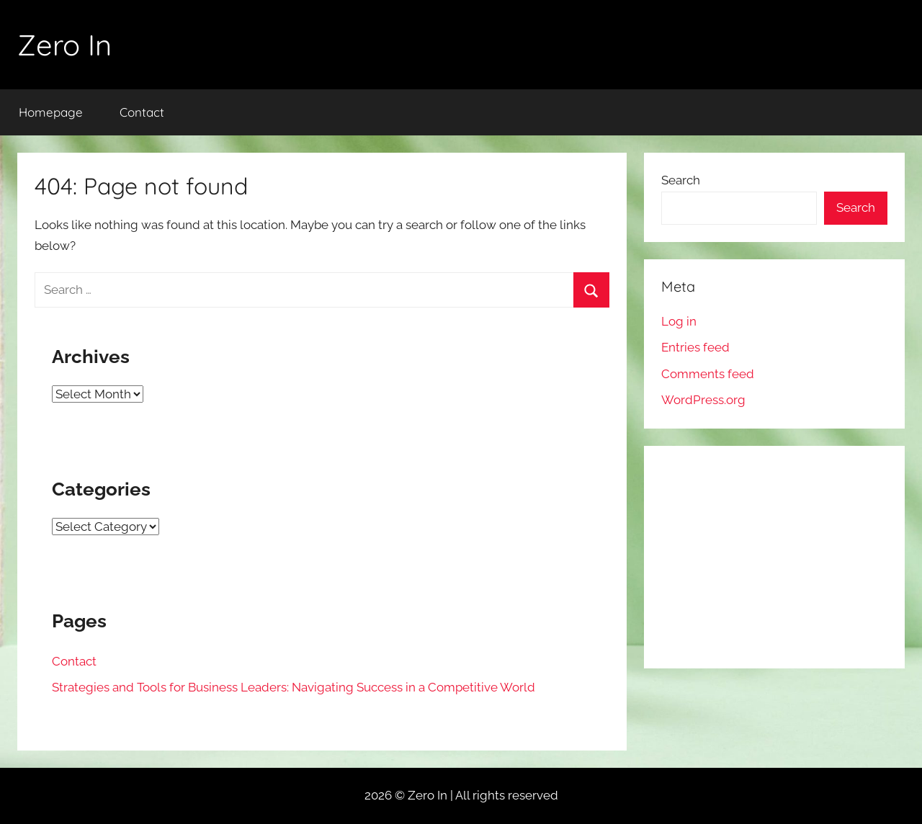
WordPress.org (703, 400)
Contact (142, 112)
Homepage (51, 112)
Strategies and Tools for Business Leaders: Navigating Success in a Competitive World (293, 687)
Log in (679, 321)
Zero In (64, 45)
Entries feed (695, 347)
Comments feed (707, 374)
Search (680, 180)
